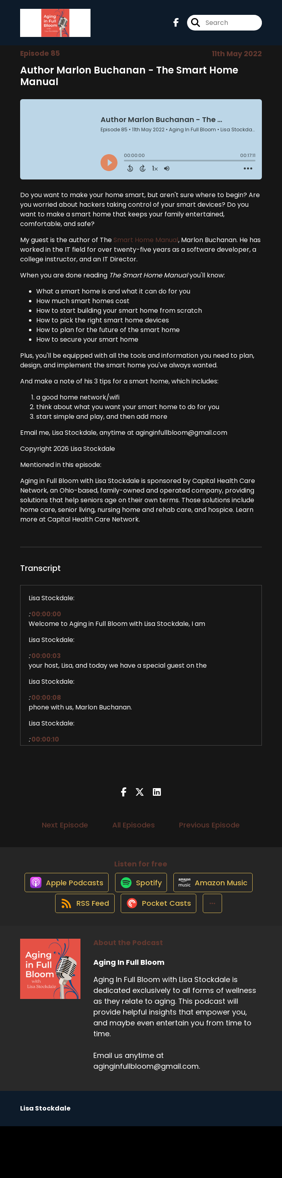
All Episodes (133, 831)
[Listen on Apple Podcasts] (105, 896)
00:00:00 (46, 621)
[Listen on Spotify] (184, 897)
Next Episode (65, 831)
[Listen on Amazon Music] (102, 925)
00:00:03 (46, 662)
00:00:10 (45, 746)
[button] (180, 954)
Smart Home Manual (145, 246)
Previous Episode (209, 831)
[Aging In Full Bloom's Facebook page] (176, 26)
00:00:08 (46, 704)
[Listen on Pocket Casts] (122, 954)
